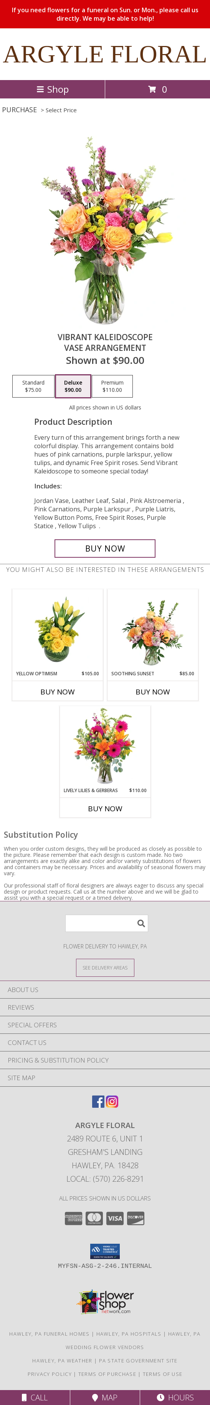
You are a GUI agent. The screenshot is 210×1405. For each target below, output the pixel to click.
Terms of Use (163, 1374)
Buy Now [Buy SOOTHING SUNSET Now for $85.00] (153, 692)
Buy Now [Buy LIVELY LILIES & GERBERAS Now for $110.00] (105, 809)
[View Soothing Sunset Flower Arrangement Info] (153, 629)
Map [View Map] (104, 1397)
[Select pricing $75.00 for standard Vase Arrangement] (33, 386)
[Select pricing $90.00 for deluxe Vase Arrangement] (73, 386)
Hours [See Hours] (175, 1397)
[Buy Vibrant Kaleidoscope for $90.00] (105, 548)
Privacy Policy (50, 1374)
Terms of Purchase (107, 1374)
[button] (105, 1251)
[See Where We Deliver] (105, 967)
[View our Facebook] (98, 1105)
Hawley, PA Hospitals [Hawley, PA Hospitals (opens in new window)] (129, 1333)
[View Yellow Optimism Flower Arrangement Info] (57, 629)
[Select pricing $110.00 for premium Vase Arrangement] (112, 386)
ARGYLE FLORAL (105, 54)
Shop (52, 89)
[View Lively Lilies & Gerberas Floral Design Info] (105, 746)
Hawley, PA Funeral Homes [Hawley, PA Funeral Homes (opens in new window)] (49, 1333)
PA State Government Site (138, 1360)
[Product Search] (106, 923)
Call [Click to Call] (35, 1397)
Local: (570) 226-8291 (105, 1179)
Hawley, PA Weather (62, 1360)
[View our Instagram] (112, 1105)
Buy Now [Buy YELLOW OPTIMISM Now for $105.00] (57, 692)
